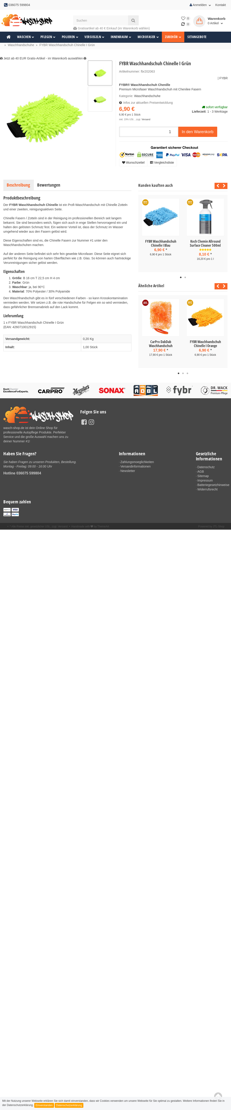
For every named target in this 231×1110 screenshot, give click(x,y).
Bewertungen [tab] (48, 185)
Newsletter (127, 471)
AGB (200, 472)
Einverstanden (44, 1105)
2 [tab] (185, 277)
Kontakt (220, 5)
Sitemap (203, 476)
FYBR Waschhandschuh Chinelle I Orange (205, 343)
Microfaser (148, 37)
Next (224, 186)
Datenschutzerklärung (69, 1105)
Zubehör (173, 37)
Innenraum (121, 37)
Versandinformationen (135, 466)
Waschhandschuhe (147, 96)
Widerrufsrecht (207, 490)
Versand (146, 119)
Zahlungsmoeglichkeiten (137, 462)
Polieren (70, 37)
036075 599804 (28, 473)
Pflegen (48, 37)
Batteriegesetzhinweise (212, 485)
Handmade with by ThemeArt (90, 527)
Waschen (25, 37)
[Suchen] (100, 20)
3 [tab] (187, 373)
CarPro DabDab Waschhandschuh (161, 343)
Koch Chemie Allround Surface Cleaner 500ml (205, 243)
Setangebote (197, 37)
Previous (216, 186)
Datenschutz (206, 467)
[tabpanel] (160, 231)
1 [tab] (181, 277)
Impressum (205, 481)
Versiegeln (94, 37)
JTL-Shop (218, 527)
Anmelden (200, 5)
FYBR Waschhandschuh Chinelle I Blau (160, 243)
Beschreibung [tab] (18, 185)
